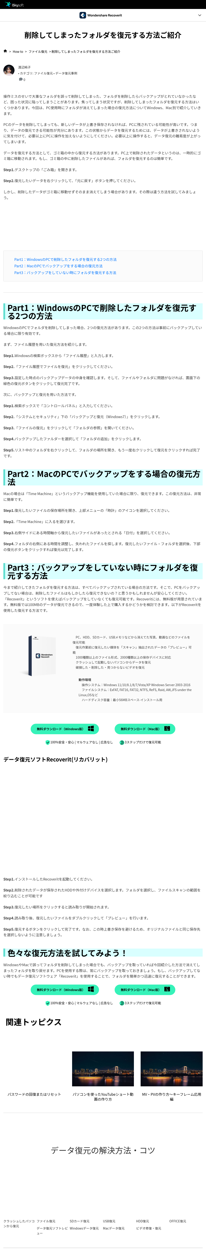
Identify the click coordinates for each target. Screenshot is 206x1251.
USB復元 (109, 1221)
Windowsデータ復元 (84, 1228)
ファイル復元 (38, 51)
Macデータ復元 (113, 1228)
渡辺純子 (24, 67)
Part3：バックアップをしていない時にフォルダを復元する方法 (65, 272)
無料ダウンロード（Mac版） (141, 729)
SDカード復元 (80, 1221)
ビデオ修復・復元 (148, 1228)
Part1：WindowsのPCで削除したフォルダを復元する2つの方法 (65, 259)
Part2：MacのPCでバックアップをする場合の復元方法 (58, 265)
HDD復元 (142, 1221)
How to (18, 51)
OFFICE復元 (177, 1221)
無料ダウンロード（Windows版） (61, 729)
